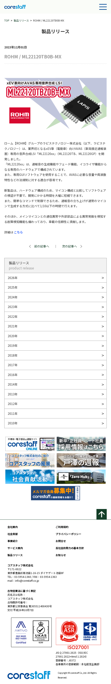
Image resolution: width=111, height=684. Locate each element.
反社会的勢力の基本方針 (70, 548)
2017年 (13, 365)
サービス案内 (15, 548)
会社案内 (12, 527)
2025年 (13, 287)
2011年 (13, 413)
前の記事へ (41, 246)
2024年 (13, 297)
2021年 (13, 326)
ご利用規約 (62, 527)
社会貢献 (12, 534)
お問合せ (61, 541)
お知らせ (61, 555)
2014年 (13, 384)
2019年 (13, 345)
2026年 (13, 278)
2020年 (13, 336)
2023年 (13, 307)
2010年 (13, 423)
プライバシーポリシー (68, 534)
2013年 (13, 394)
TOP (6, 20)
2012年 (13, 404)
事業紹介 (12, 541)
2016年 (13, 375)
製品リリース (21, 20)
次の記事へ (69, 246)
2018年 (13, 355)
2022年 (13, 316)
